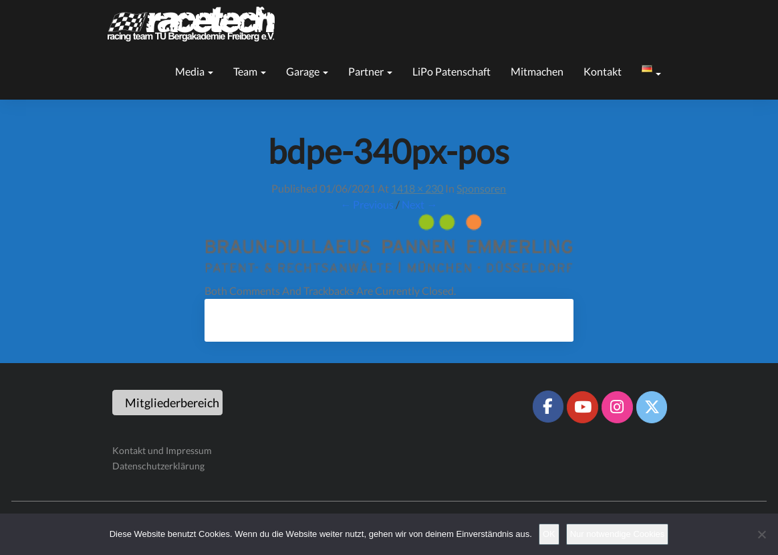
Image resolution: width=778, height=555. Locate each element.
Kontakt (603, 71)
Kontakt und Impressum (162, 450)
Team (249, 71)
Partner (370, 71)
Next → (419, 204)
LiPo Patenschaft (451, 71)
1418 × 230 (417, 188)
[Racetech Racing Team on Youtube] (582, 407)
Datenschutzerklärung (158, 465)
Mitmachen (537, 71)
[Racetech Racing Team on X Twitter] (651, 407)
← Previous (367, 204)
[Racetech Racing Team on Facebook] (548, 407)
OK (549, 534)
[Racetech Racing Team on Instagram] (617, 407)
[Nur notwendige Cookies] (761, 534)
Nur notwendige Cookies (617, 534)
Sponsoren (481, 188)
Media (194, 71)
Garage (307, 71)
